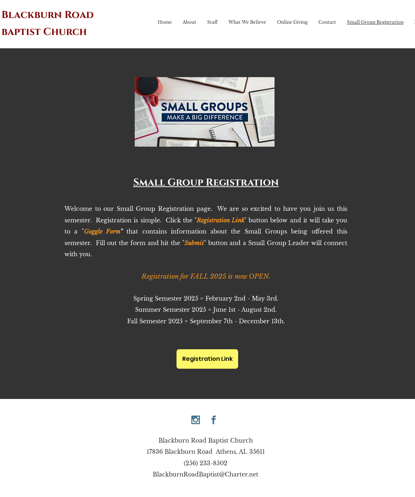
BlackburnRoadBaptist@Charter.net (205, 474)
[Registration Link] (207, 359)
